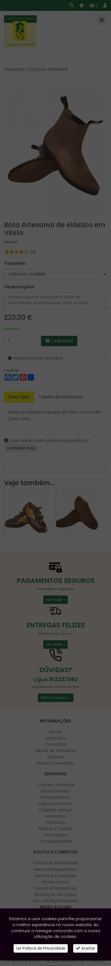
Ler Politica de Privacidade (40, 948)
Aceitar (85, 948)
